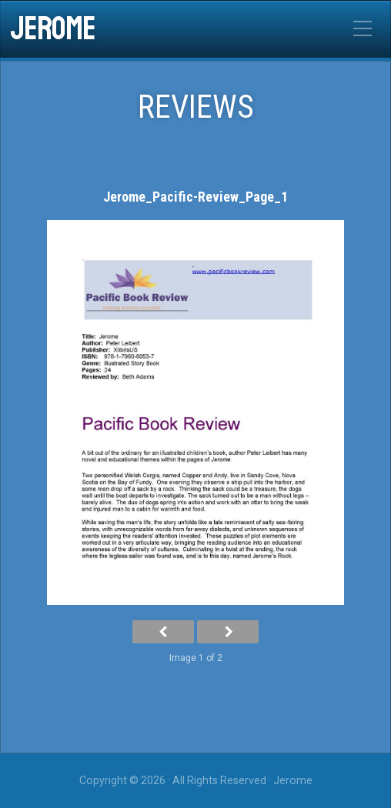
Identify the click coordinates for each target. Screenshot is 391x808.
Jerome (52, 29)
